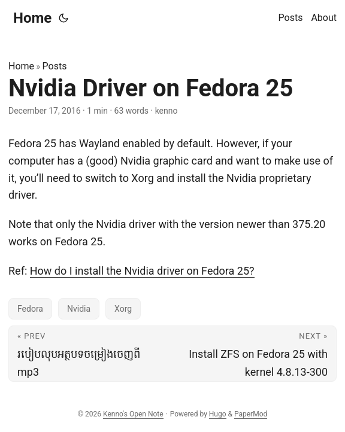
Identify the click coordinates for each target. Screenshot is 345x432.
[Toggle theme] (63, 18)
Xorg (123, 309)
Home (32, 18)
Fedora (30, 309)
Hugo (217, 414)
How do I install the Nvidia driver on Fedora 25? (142, 270)
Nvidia (78, 309)
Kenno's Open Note (133, 414)
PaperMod (250, 414)
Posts (55, 66)
